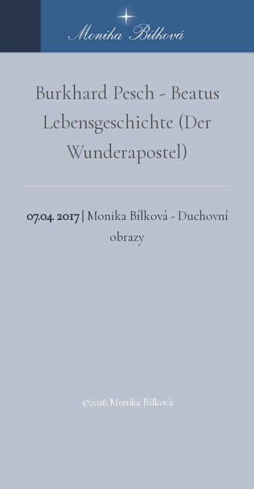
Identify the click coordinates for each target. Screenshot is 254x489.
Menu (20, 26)
